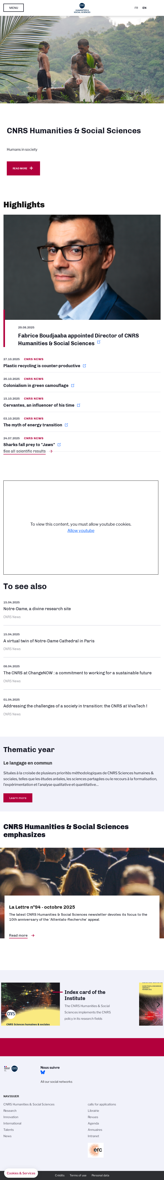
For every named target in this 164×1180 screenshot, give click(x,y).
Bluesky (42, 1072)
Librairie (93, 1110)
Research (10, 1110)
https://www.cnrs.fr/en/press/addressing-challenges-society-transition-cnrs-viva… (82, 706)
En (144, 8)
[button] (21, 1173)
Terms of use (78, 1175)
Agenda (93, 1123)
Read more (20, 168)
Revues (93, 1117)
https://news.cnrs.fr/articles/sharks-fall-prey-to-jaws (82, 441)
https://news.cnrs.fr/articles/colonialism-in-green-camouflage (82, 382)
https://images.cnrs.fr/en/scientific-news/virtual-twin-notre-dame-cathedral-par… (82, 641)
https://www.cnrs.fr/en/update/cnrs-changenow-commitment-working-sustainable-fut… (82, 673)
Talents (8, 1129)
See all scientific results (24, 451)
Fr (136, 8)
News (7, 1136)
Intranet (93, 1136)
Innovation (10, 1117)
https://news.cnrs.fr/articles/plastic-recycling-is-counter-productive (82, 364)
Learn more (17, 798)
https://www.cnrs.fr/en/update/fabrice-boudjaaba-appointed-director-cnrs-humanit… (82, 281)
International (12, 1123)
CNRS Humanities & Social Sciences (29, 1104)
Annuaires (95, 1129)
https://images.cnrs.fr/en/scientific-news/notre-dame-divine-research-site (82, 609)
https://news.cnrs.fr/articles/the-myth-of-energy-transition (82, 422)
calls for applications (102, 1104)
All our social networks (56, 1081)
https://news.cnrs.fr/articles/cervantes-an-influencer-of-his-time (82, 402)
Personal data (100, 1175)
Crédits (59, 1175)
